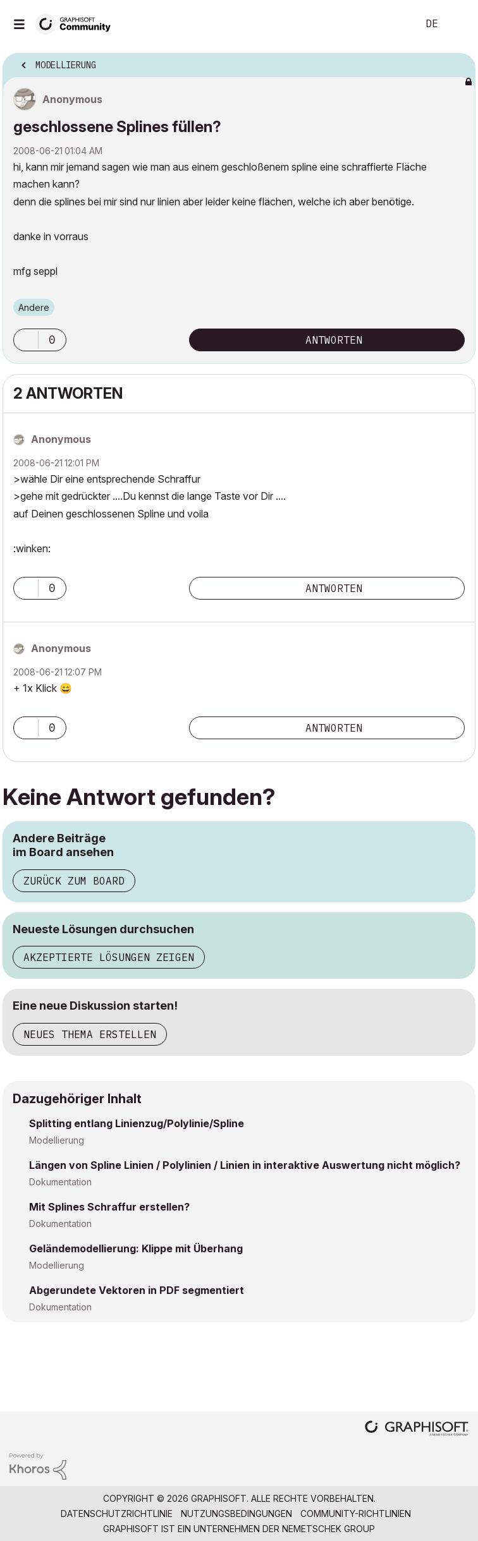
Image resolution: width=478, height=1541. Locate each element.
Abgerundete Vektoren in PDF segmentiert (136, 1290)
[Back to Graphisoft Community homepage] (77, 23)
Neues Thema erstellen (89, 1034)
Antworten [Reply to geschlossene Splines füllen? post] (333, 340)
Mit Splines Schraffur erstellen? (109, 1206)
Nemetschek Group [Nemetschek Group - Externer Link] (328, 1528)
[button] (26, 340)
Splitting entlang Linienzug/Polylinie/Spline (136, 1123)
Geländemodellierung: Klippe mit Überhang (136, 1248)
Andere (33, 307)
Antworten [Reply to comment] (333, 588)
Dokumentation (60, 1181)
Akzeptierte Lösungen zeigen (108, 957)
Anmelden (458, 24)
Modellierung (56, 1140)
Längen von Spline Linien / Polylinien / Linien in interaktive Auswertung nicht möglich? (244, 1165)
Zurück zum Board (74, 880)
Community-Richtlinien (355, 1513)
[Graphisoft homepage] (417, 1429)
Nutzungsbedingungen (236, 1513)
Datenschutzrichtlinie (117, 1513)
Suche (389, 24)
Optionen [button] (458, 61)
